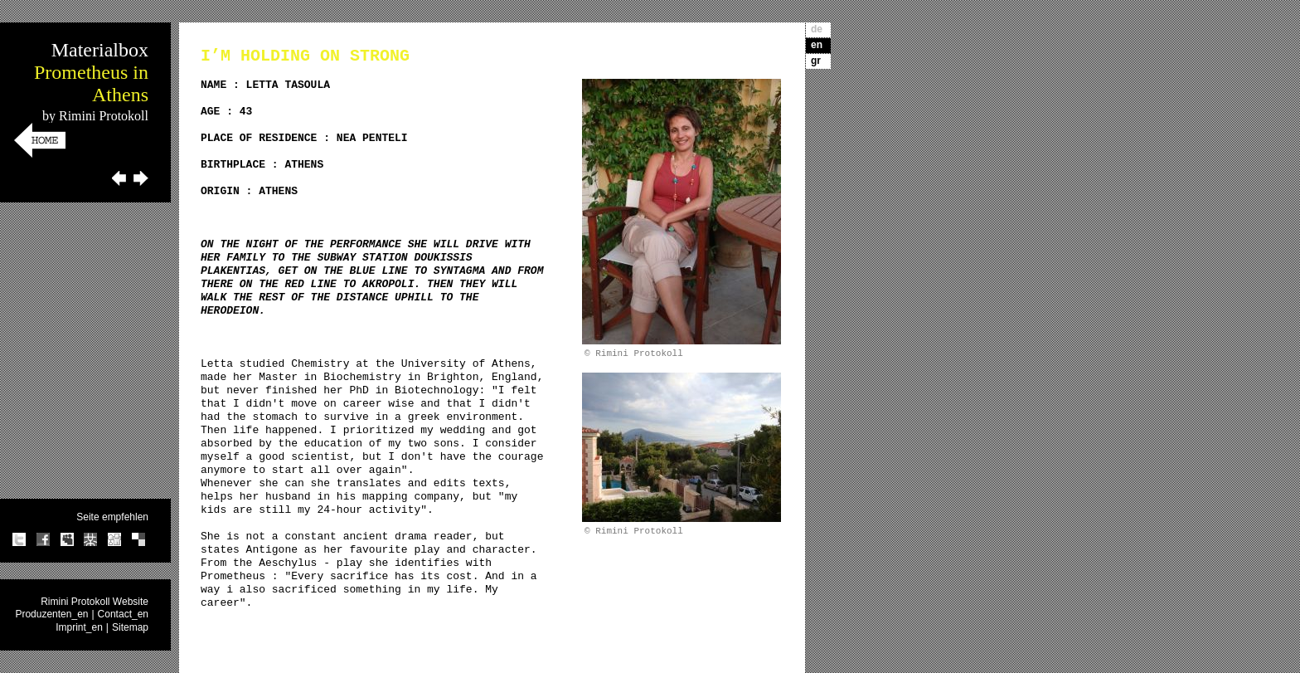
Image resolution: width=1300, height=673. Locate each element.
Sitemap (130, 627)
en (816, 45)
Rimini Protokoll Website (94, 601)
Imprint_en (79, 627)
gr (816, 60)
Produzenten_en (51, 614)
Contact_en (123, 614)
